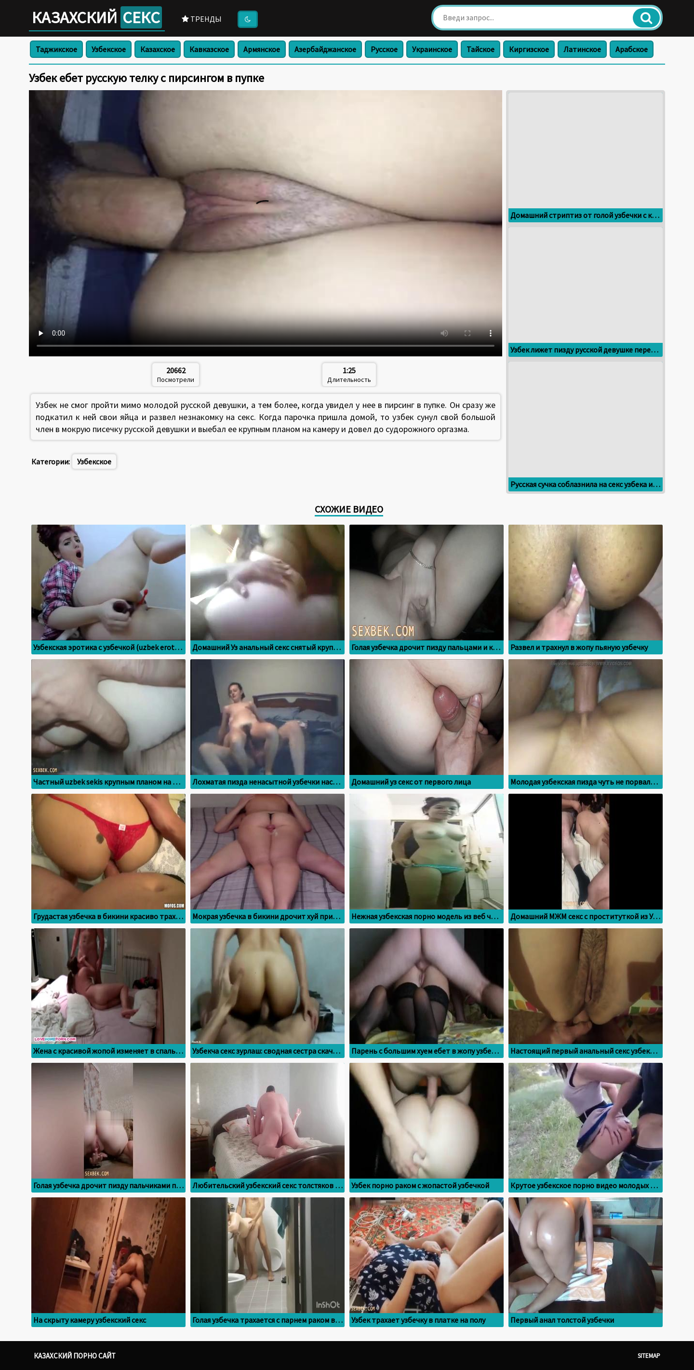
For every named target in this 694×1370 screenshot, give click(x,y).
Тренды (202, 19)
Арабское (631, 49)
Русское (384, 49)
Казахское (157, 49)
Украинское (432, 49)
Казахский (97, 17)
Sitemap (649, 1356)
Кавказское (209, 49)
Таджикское (56, 49)
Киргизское (529, 49)
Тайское (480, 49)
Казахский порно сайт (75, 1355)
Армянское (261, 49)
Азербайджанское (325, 49)
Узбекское (109, 49)
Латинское (582, 49)
